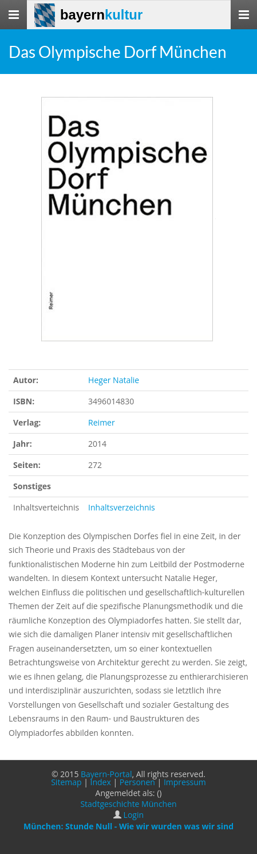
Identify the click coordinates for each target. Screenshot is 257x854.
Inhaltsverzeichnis (121, 507)
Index (100, 782)
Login (134, 814)
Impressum (185, 782)
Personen (137, 782)
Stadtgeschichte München (128, 803)
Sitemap (66, 782)
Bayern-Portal (106, 774)
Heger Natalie (113, 380)
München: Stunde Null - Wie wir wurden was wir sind (128, 826)
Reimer (101, 422)
